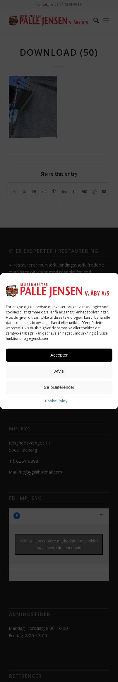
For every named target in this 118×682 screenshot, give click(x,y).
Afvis (59, 371)
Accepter (59, 354)
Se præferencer (59, 387)
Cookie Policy (56, 400)
